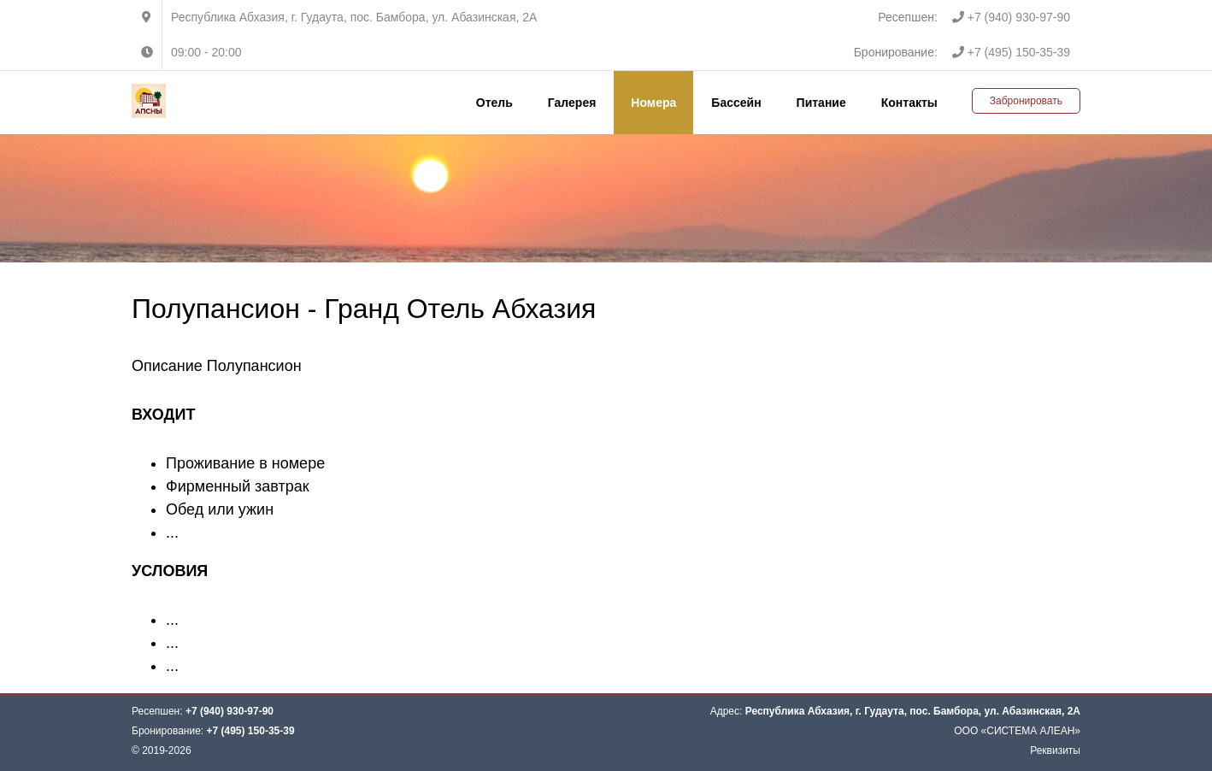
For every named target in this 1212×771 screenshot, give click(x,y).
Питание (821, 102)
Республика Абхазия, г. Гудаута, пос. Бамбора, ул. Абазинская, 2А (354, 17)
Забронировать (1026, 101)
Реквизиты (1055, 750)
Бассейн (736, 102)
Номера (653, 102)
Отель (494, 102)
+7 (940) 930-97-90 (1011, 17)
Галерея (572, 102)
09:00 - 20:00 (206, 52)
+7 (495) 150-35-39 (1011, 52)
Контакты (909, 102)
